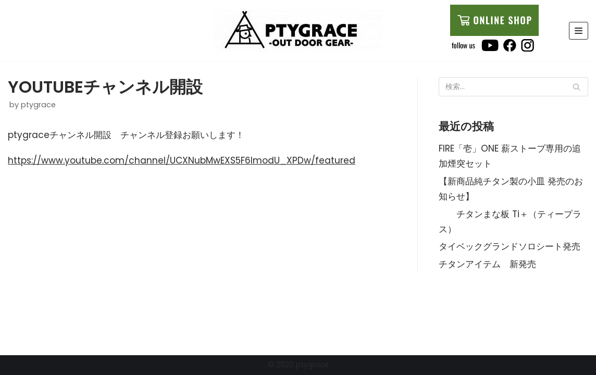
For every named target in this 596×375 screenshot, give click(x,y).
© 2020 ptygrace (298, 365)
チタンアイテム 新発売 (487, 264)
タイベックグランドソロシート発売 (509, 246)
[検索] (576, 86)
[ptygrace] (297, 30)
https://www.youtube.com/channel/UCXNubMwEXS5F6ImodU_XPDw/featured (181, 160)
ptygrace (38, 104)
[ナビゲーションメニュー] (578, 31)
